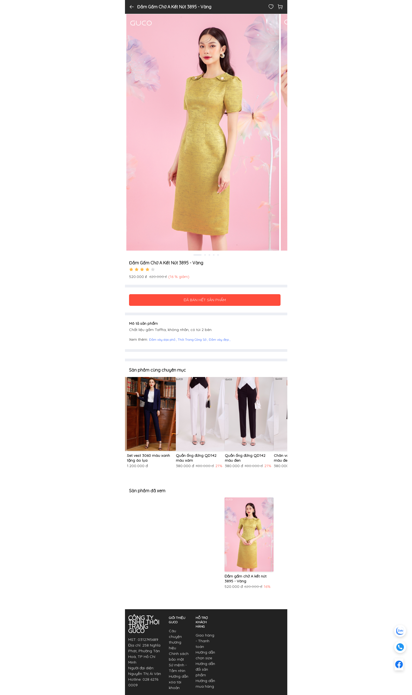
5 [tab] (218, 255)
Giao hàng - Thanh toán (205, 641)
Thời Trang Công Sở (192, 339)
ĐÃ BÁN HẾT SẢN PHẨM (205, 299)
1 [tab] (197, 255)
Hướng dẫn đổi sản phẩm (205, 669)
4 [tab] (214, 255)
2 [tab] (205, 255)
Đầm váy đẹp (219, 339)
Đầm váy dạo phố (162, 339)
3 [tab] (209, 255)
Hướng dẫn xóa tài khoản (178, 682)
